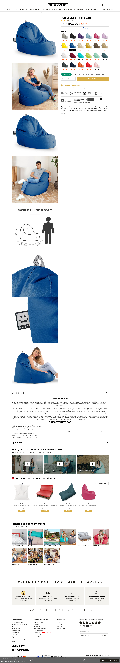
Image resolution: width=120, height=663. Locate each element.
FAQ (13, 626)
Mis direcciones (61, 628)
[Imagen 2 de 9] (35, 539)
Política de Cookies (64, 660)
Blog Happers (15, 637)
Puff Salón (15, 567)
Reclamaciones (16, 628)
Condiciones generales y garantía (20, 624)
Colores (63, 33)
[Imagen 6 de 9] (101, 539)
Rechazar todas (113, 660)
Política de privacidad (40, 628)
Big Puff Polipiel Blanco (21, 508)
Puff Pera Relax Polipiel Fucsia (88, 508)
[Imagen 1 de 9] (19, 539)
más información (23, 600)
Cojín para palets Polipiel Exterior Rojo (45, 508)
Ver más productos (101, 486)
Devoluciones (15, 633)
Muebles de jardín (50, 548)
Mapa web (14, 641)
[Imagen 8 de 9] (35, 558)
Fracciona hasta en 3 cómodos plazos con (74, 30)
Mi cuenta (59, 622)
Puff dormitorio (49, 567)
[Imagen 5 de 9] (84, 539)
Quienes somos (38, 622)
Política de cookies (39, 630)
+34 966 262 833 (85, 626)
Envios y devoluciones (17, 622)
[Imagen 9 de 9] (52, 558)
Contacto (36, 624)
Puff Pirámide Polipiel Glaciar (68, 508)
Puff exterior (32, 567)
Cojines (30, 548)
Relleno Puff (15, 635)
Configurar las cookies (26, 661)
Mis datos (59, 626)
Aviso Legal (37, 626)
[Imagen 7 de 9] (19, 558)
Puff (61, 548)
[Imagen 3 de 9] (52, 539)
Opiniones (72, 22)
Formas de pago (16, 630)
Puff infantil (97, 548)
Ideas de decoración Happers (19, 639)
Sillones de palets (83, 548)
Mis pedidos (60, 624)
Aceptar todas (101, 660)
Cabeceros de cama (18, 548)
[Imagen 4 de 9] (68, 539)
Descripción (18, 395)
